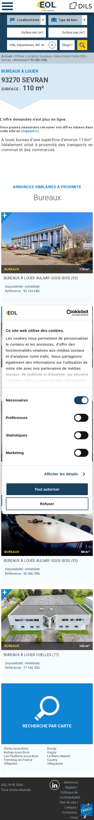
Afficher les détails (61, 474)
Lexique (70, 807)
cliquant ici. (30, 131)
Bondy (51, 748)
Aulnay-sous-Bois (16, 752)
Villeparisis (55, 763)
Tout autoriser (47, 489)
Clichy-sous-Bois (16, 748)
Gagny (51, 752)
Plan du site (68, 802)
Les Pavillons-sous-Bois (21, 756)
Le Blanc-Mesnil (58, 756)
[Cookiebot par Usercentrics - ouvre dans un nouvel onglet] (67, 313)
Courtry (52, 760)
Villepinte (10, 763)
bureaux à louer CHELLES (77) (31, 655)
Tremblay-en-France (18, 760)
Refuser (47, 504)
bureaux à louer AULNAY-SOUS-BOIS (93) (41, 278)
